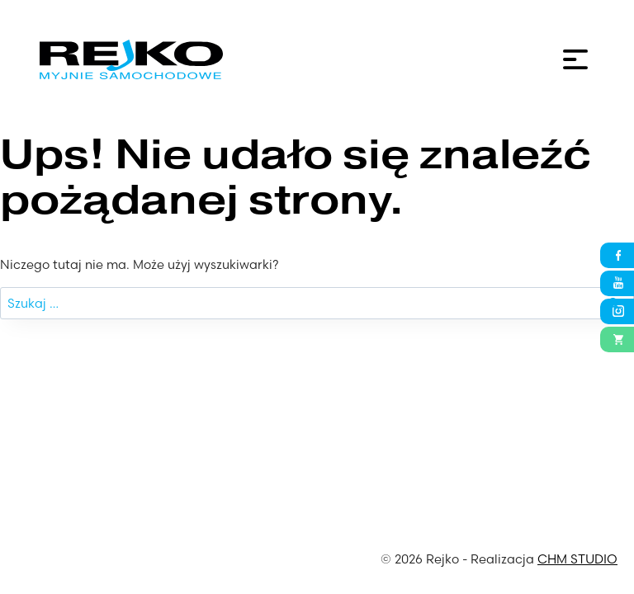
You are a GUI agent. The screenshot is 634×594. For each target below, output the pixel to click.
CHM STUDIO (577, 559)
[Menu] (575, 59)
